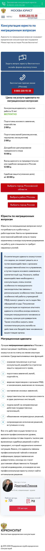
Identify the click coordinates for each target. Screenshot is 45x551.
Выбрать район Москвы (22, 197)
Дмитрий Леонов (25, 486)
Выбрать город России (22, 205)
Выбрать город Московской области (22, 187)
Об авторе (22, 508)
